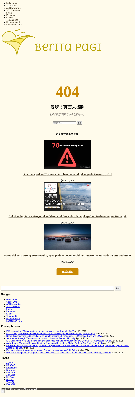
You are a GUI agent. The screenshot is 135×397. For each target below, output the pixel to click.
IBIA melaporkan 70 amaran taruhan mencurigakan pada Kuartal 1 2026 (67, 174)
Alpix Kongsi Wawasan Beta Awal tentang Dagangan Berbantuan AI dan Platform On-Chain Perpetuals (54, 343)
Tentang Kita (12, 20)
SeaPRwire (11, 6)
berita (9, 13)
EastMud (10, 372)
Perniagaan (11, 15)
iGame (9, 17)
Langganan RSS (14, 25)
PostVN (10, 379)
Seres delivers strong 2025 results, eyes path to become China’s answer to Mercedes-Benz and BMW (67, 255)
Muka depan (12, 3)
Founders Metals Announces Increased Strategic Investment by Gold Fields (41, 350)
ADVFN (10, 363)
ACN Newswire (13, 8)
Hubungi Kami (13, 22)
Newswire (10, 370)
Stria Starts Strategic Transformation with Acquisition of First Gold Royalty (40, 338)
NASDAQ (10, 365)
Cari (117, 288)
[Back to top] (2, 391)
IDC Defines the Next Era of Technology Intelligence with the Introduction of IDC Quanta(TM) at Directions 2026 (58, 341)
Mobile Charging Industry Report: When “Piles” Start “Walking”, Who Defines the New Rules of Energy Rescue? (58, 353)
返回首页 (67, 271)
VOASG (10, 382)
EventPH (10, 384)
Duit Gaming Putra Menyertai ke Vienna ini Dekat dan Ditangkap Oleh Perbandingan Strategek (68, 216)
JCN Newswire (13, 10)
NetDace (10, 377)
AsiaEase (10, 375)
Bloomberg (11, 368)
